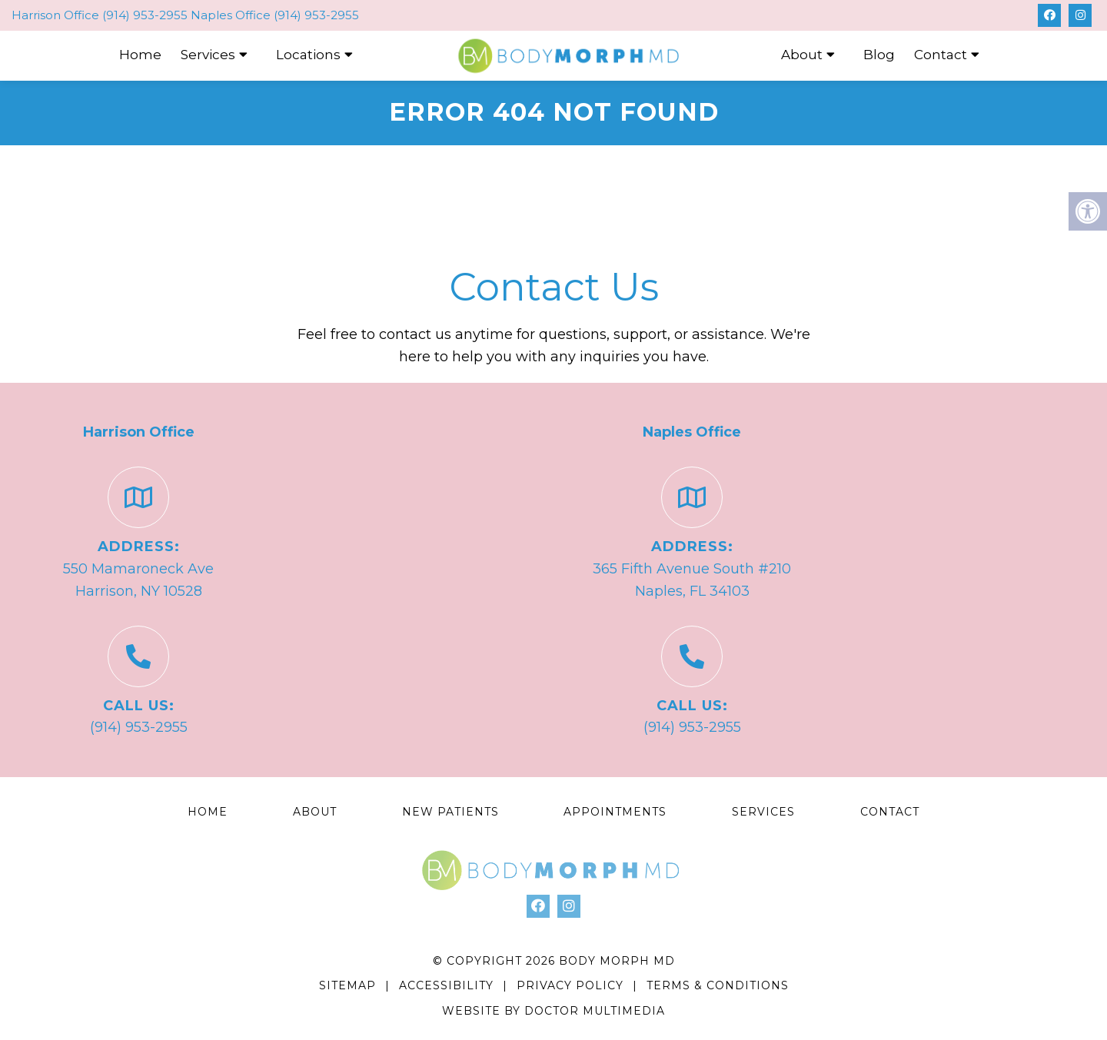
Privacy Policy (572, 985)
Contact (940, 54)
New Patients (450, 812)
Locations (308, 54)
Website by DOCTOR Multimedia (553, 1011)
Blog (879, 54)
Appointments (615, 812)
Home (140, 54)
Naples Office (232, 15)
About (802, 54)
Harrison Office (57, 15)
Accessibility (446, 985)
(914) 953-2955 (145, 15)
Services (208, 54)
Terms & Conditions (718, 985)
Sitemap (347, 985)
